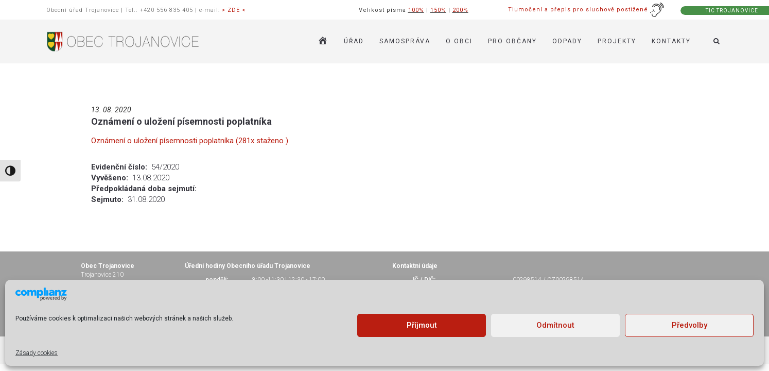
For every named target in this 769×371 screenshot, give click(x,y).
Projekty (617, 41)
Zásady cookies (36, 353)
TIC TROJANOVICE (732, 10)
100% (416, 10)
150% (438, 10)
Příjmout (422, 325)
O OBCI (459, 41)
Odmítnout (555, 325)
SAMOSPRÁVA (404, 41)
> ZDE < (234, 10)
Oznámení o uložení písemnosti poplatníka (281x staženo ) (189, 140)
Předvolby (689, 325)
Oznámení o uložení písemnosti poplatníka (181, 121)
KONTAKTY (671, 41)
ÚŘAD (354, 41)
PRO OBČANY (512, 41)
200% (460, 10)
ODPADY (567, 41)
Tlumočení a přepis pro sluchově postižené (586, 9)
